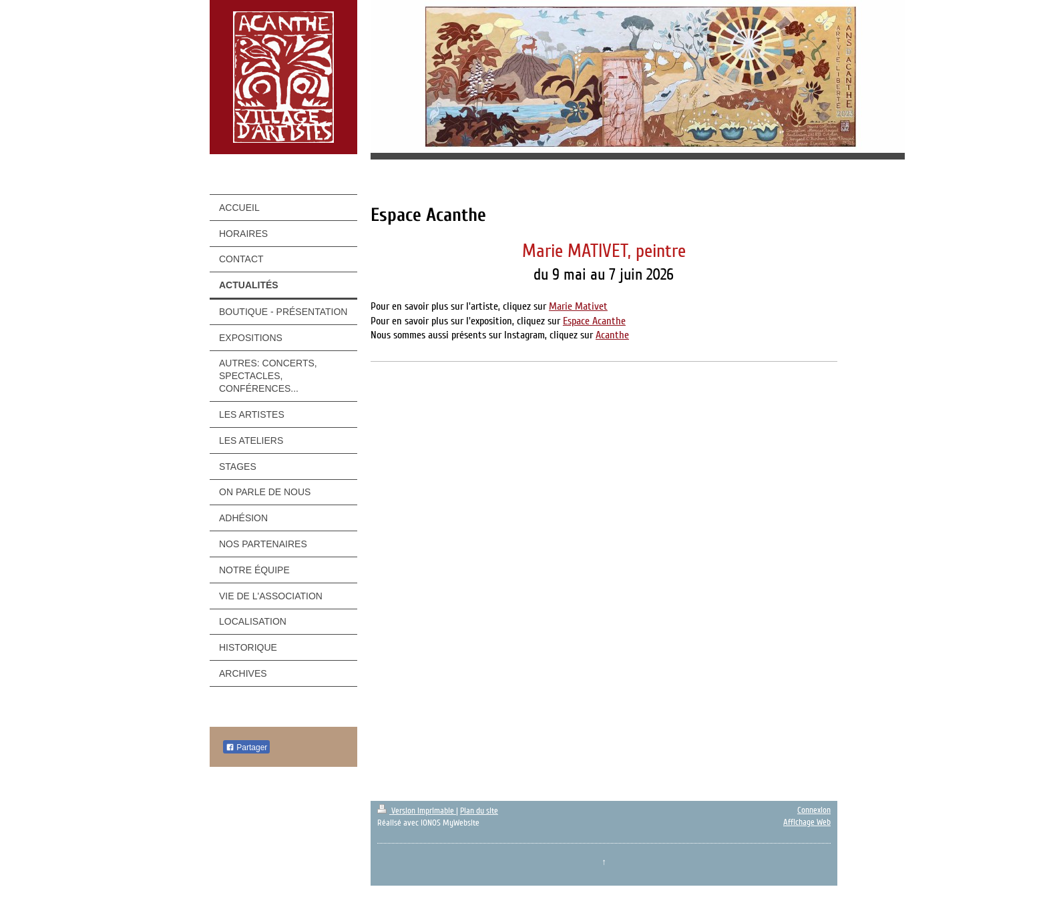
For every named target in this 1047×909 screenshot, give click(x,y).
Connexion (814, 810)
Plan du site (479, 811)
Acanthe (612, 335)
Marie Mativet (578, 306)
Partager (246, 747)
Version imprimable (416, 811)
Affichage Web (807, 822)
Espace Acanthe (594, 321)
